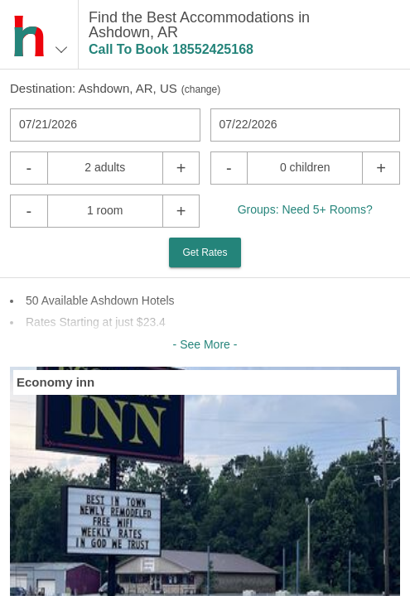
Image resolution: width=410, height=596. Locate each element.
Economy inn (55, 382)
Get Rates (204, 252)
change (201, 89)
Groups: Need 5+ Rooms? (305, 209)
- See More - (205, 344)
